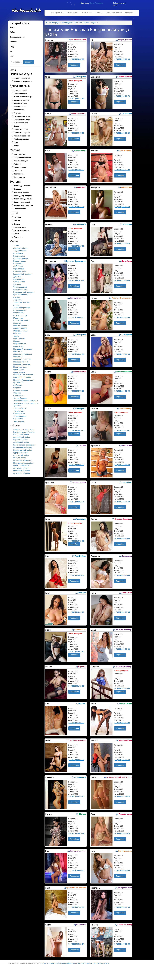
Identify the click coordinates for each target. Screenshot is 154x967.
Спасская (17, 393)
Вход (115, 5)
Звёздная (17, 284)
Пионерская (18, 346)
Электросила (18, 421)
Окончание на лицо (22, 120)
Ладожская (17, 300)
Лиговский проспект (21, 307)
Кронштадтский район (22, 450)
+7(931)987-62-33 (76, 280)
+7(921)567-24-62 (76, 98)
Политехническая (20, 367)
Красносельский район (22, 447)
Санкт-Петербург (96, 3)
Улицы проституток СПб (82, 963)
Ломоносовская (19, 310)
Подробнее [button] (74, 65)
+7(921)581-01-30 (76, 686)
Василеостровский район (23, 432)
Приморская (18, 370)
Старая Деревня (20, 398)
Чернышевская (19, 416)
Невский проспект (20, 326)
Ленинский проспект (21, 302)
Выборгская (18, 266)
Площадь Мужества (21, 364)
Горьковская (18, 269)
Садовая (17, 388)
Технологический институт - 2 (25, 403)
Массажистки (87, 13)
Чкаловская (18, 419)
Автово (16, 245)
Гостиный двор (19, 271)
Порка (16, 234)
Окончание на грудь (22, 116)
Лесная (16, 305)
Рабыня (17, 221)
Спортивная (18, 395)
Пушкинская (18, 382)
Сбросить (28, 62)
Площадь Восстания (22, 359)
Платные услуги (53, 963)
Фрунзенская (18, 411)
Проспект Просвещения (23, 380)
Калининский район (21, 437)
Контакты (129, 13)
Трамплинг (18, 237)
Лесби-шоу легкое (21, 139)
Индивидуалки (72, 13)
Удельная (17, 406)
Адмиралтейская (20, 248)
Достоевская (18, 279)
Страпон (17, 189)
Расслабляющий (21, 161)
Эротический (19, 174)
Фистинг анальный (22, 202)
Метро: (13, 27)
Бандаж (17, 224)
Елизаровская (19, 282)
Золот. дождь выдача (23, 196)
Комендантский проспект (23, 292)
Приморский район (21, 465)
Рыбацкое (17, 385)
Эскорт (16, 126)
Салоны (99, 13)
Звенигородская (20, 287)
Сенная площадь (20, 390)
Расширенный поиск (114, 13)
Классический (19, 154)
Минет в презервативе (23, 81)
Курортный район (20, 453)
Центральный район (21, 473)
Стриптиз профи (21, 129)
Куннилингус (19, 110)
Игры (16, 142)
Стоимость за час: (17, 37)
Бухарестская (19, 256)
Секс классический (22, 78)
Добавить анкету (119, 3)
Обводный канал (20, 331)
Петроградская (19, 344)
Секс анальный (20, 90)
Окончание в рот (21, 123)
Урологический (20, 167)
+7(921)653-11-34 (76, 207)
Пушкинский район (21, 468)
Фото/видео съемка (22, 186)
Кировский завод (20, 289)
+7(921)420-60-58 (122, 207)
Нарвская (17, 323)
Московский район (21, 455)
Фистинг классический (23, 205)
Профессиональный (22, 158)
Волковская (18, 264)
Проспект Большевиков (23, 375)
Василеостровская (21, 258)
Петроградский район (22, 460)
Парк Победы (19, 338)
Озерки (16, 336)
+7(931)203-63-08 (122, 59)
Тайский (17, 164)
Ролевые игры (20, 227)
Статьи (43, 963)
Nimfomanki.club (26, 11)
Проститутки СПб (57, 13)
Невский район (19, 458)
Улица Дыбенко (19, 408)
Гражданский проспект (22, 274)
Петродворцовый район (23, 463)
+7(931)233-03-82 (122, 430)
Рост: (12, 56)
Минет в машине (20, 107)
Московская (18, 318)
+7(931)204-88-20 (122, 133)
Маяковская (18, 313)
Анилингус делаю (21, 192)
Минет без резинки (21, 100)
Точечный (18, 171)
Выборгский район (21, 434)
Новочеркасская (20, 328)
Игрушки (17, 113)
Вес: (11, 51)
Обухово (16, 333)
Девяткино (17, 276)
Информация (66, 963)
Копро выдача (20, 209)
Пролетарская (19, 372)
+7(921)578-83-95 (76, 246)
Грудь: (12, 47)
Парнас (16, 341)
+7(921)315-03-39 (76, 170)
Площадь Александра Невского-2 (22, 355)
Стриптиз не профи (22, 133)
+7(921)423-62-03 (76, 59)
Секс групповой (20, 93)
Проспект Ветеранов (22, 377)
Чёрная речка (19, 413)
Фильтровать (16, 62)
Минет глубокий (20, 103)
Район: (12, 32)
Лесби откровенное (22, 136)
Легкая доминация (21, 230)
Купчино (16, 297)
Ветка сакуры (19, 177)
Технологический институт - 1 (25, 401)
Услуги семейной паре (23, 97)
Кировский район (20, 440)
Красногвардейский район (24, 445)
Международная (20, 315)
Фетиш (16, 146)
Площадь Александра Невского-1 (22, 350)
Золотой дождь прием (23, 199)
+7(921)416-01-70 (122, 96)
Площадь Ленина (20, 362)
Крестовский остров (21, 295)
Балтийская (18, 253)
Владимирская (19, 261)
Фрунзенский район (21, 471)
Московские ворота (21, 320)
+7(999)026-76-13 (122, 796)
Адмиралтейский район (23, 429)
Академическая (19, 251)
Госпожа (17, 217)
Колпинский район (21, 442)
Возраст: (13, 42)
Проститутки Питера (101, 963)
